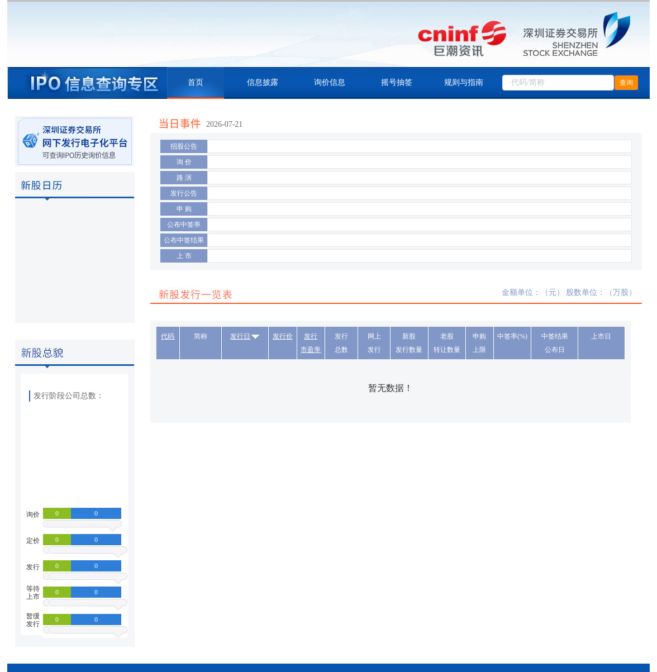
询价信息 (329, 82)
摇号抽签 (396, 82)
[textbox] (558, 82)
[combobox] (558, 82)
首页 (195, 82)
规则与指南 (463, 82)
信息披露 (262, 82)
